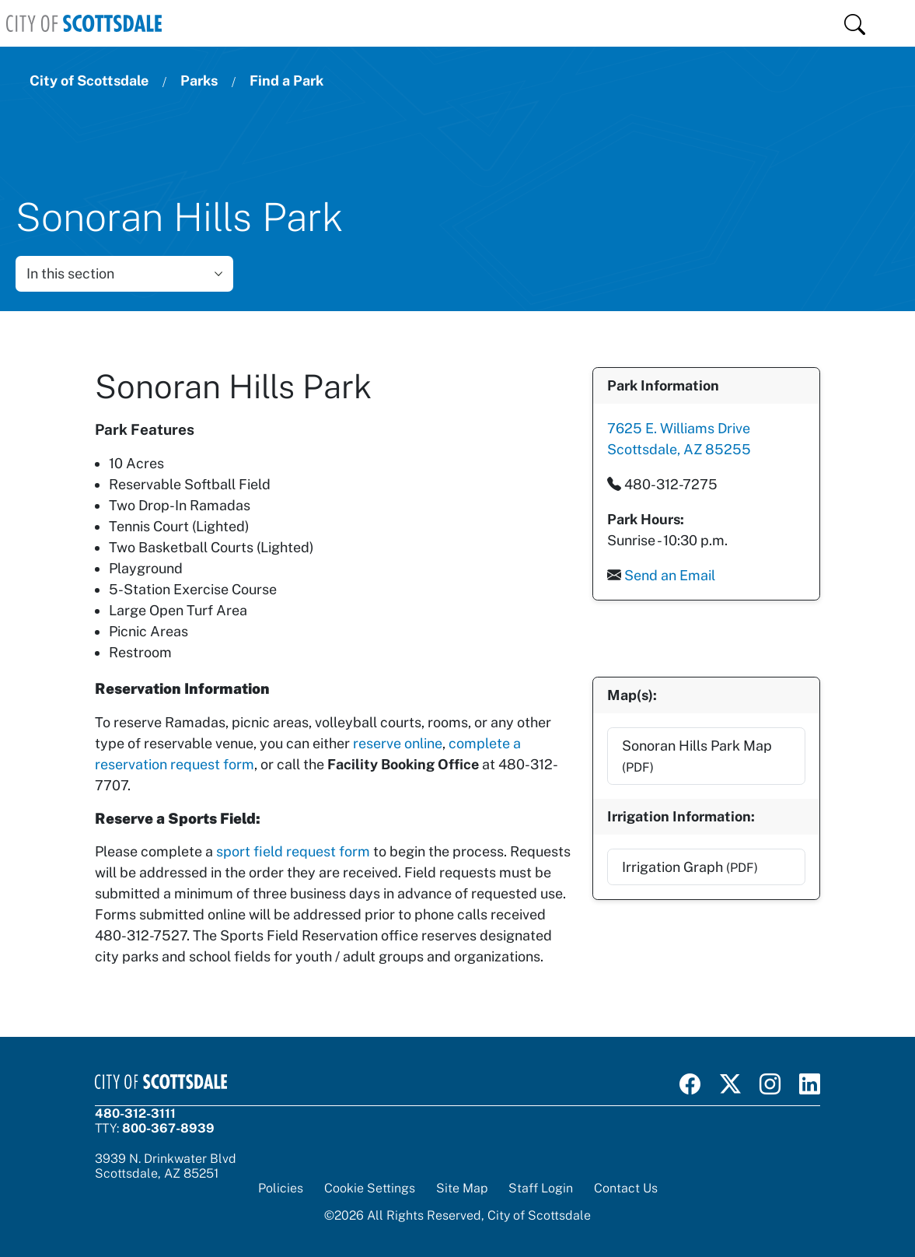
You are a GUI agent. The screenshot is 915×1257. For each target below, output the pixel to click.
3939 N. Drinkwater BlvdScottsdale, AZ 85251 (165, 1166)
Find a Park (286, 80)
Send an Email (668, 574)
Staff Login (540, 1188)
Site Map (461, 1188)
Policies (280, 1188)
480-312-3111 (135, 1113)
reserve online (397, 743)
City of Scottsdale (89, 80)
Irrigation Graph (689, 866)
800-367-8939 (168, 1128)
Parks (199, 80)
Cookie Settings (369, 1188)
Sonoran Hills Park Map (696, 755)
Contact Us (626, 1188)
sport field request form (293, 851)
